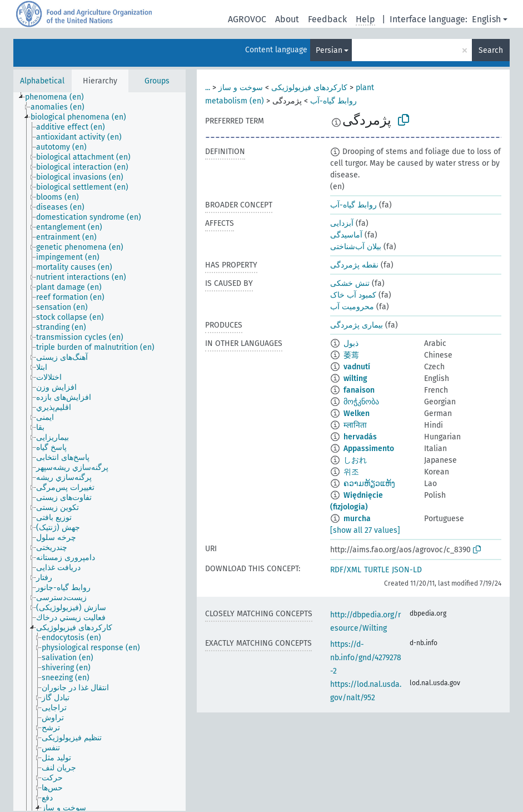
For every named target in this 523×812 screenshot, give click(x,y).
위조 (351, 472)
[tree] (99, 451)
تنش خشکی (350, 283)
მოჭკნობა (361, 402)
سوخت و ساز (240, 87)
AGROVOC (247, 19)
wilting (355, 378)
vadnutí (356, 367)
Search (491, 50)
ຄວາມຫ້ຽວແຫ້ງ (369, 483)
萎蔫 (351, 355)
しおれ (355, 460)
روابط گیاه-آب (333, 101)
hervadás (360, 437)
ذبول (350, 343)
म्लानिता (355, 425)
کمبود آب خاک (353, 295)
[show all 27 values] (365, 530)
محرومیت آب (352, 306)
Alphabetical (42, 81)
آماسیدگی (346, 235)
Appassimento (368, 448)
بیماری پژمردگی (356, 325)
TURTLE (376, 570)
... (207, 87)
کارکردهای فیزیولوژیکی (309, 87)
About (287, 19)
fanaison (359, 390)
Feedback (327, 19)
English (486, 19)
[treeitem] (59, 97)
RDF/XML (345, 570)
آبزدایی (341, 223)
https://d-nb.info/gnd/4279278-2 (365, 658)
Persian (329, 50)
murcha (357, 518)
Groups (157, 81)
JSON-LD (407, 570)
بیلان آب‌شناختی (355, 246)
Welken (356, 413)
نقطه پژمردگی (354, 265)
